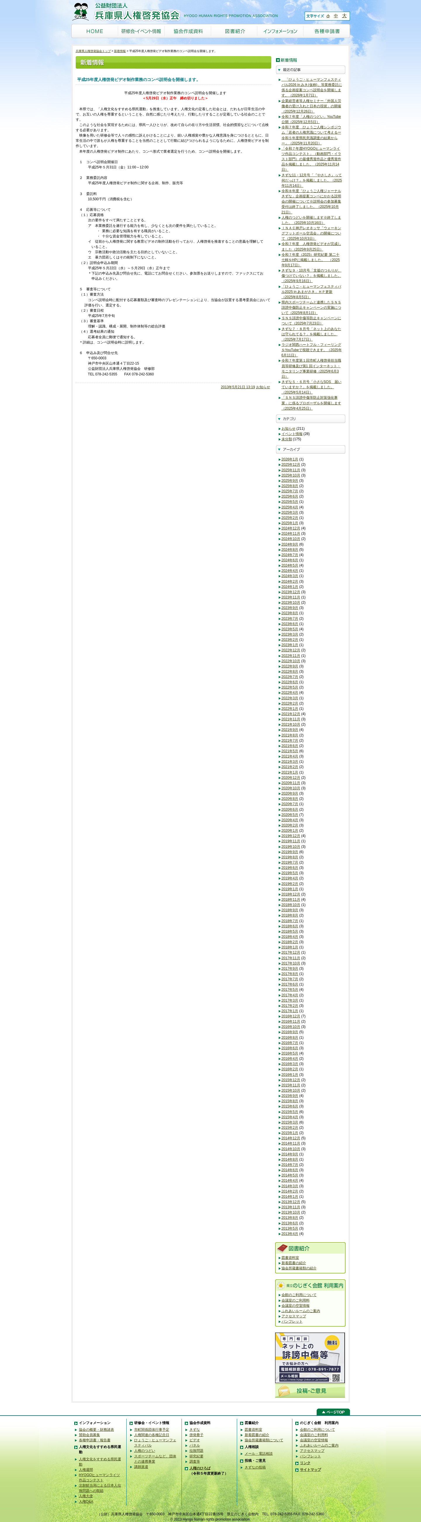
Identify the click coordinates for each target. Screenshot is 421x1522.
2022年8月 (290, 671)
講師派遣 (141, 1467)
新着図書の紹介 (294, 1263)
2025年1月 (290, 523)
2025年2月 (290, 518)
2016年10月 (291, 1027)
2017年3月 (290, 1000)
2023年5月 (290, 629)
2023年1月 (290, 645)
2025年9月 (290, 481)
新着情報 (120, 51)
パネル (194, 1445)
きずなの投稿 (255, 1467)
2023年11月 (291, 597)
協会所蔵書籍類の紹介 (299, 1268)
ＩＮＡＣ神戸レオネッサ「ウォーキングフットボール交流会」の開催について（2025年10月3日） (311, 233)
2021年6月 (290, 746)
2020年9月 (290, 793)
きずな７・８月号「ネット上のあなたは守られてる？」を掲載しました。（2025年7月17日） (311, 334)
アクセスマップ (294, 1316)
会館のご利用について (299, 1295)
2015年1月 (290, 1133)
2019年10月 (291, 847)
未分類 (287, 439)
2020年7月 (290, 804)
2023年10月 (291, 602)
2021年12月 (291, 714)
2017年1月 (290, 1011)
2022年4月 (290, 693)
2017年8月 (290, 974)
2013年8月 (290, 1218)
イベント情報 (292, 434)
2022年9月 (290, 666)
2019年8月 (290, 857)
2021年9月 (290, 730)
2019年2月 (290, 884)
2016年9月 (290, 1032)
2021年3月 (290, 762)
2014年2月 (290, 1191)
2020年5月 (290, 815)
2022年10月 (291, 661)
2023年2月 (290, 640)
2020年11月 (291, 783)
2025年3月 (290, 512)
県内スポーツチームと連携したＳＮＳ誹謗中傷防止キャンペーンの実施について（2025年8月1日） (311, 307)
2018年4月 (290, 937)
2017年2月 (290, 1006)
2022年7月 (290, 677)
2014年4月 (290, 1180)
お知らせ (263, 387)
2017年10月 (291, 963)
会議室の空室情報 (296, 1306)
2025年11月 (291, 470)
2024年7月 (290, 555)
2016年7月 (290, 1043)
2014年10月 (291, 1149)
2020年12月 (291, 778)
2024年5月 (290, 565)
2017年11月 (291, 958)
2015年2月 (290, 1128)
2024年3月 (290, 576)
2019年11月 (291, 841)
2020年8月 (290, 799)
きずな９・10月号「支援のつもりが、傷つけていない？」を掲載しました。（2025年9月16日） (311, 275)
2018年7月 (290, 921)
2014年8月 (290, 1159)
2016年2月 (290, 1069)
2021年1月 (290, 772)
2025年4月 (290, 507)
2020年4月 (290, 820)
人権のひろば (199, 1468)
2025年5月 (290, 502)
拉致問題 (196, 1451)
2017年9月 (290, 969)
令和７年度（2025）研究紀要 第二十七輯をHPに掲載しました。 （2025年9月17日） (311, 260)
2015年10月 (291, 1090)
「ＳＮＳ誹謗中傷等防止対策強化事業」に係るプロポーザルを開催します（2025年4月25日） (311, 403)
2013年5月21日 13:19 (238, 387)
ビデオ (194, 1440)
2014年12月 (291, 1138)
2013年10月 (291, 1212)
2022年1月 (290, 709)
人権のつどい (144, 1451)
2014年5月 (290, 1175)
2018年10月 (291, 905)
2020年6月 (290, 809)
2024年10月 (291, 539)
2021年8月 (290, 735)
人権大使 (86, 1496)
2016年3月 (290, 1064)
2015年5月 (290, 1112)
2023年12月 (291, 592)
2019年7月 (290, 862)
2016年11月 (291, 1021)
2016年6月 (290, 1048)
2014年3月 (290, 1186)
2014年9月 (290, 1154)
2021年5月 (290, 751)
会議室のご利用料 (296, 1300)
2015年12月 (291, 1080)
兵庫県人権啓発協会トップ (93, 51)
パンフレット (292, 1321)
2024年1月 (290, 587)
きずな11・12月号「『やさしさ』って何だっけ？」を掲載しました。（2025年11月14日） (312, 180)
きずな (194, 1430)
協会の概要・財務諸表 (96, 1430)
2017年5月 (290, 990)
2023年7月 (290, 619)
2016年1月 (290, 1075)
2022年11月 (291, 656)
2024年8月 (290, 550)
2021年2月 (290, 767)
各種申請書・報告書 (95, 1440)
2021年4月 (290, 756)
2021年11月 (291, 719)
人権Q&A (86, 1501)
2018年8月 (290, 915)
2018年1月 (290, 947)
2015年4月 (290, 1117)
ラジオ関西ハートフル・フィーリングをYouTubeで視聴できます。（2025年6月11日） (312, 350)
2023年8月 (290, 613)
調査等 (194, 1461)
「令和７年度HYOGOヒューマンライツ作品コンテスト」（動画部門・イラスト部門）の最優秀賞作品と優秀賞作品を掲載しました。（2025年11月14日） (311, 159)
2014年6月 (290, 1170)
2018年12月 (291, 894)
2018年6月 (290, 926)
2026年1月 (290, 459)
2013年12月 (291, 1202)
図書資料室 (290, 1258)
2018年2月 (290, 942)
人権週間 (86, 1470)
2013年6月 (290, 1223)
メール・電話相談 (259, 1454)
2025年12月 (291, 465)
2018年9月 (290, 910)
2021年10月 (291, 724)
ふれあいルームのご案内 (301, 1311)
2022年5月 (290, 687)
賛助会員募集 (89, 1435)
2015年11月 (291, 1085)
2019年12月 (291, 836)
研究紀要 (196, 1456)
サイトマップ (310, 1470)
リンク (305, 1463)
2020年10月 (291, 788)
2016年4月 (290, 1059)
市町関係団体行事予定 (151, 1430)
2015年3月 (290, 1122)
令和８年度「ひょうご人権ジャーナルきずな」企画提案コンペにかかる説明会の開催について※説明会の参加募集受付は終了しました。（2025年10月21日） (311, 201)
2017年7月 (290, 979)
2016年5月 (290, 1053)
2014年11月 (291, 1143)
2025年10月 (291, 475)
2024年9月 (290, 544)
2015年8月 (290, 1101)
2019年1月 (290, 889)
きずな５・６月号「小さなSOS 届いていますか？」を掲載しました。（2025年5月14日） (312, 387)
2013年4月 (290, 1234)
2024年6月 (290, 560)
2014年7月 (290, 1165)
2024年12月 (291, 528)
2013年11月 (291, 1207)
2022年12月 (291, 650)
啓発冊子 (196, 1435)
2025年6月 (290, 496)
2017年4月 (290, 995)
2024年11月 (291, 534)
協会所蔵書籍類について (264, 1440)
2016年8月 (290, 1038)
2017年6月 (290, 984)
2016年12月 (291, 1016)
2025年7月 (290, 491)
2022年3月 (290, 698)
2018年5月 (290, 931)
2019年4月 (290, 878)
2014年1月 (290, 1197)
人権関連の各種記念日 (151, 1435)
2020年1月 (290, 831)
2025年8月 (290, 486)
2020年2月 (290, 825)
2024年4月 (290, 571)
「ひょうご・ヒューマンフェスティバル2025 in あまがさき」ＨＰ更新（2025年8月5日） (311, 291)
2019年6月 (290, 868)
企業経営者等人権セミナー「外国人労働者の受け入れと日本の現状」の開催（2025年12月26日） (311, 106)
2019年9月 (290, 852)
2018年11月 (291, 900)
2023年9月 (290, 608)
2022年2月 (290, 703)
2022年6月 (290, 682)
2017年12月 (291, 952)
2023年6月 (290, 624)
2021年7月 (290, 740)
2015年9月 (290, 1096)
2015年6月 (290, 1106)
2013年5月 (290, 1228)
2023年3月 (290, 634)
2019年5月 (290, 873)
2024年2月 (290, 581)
